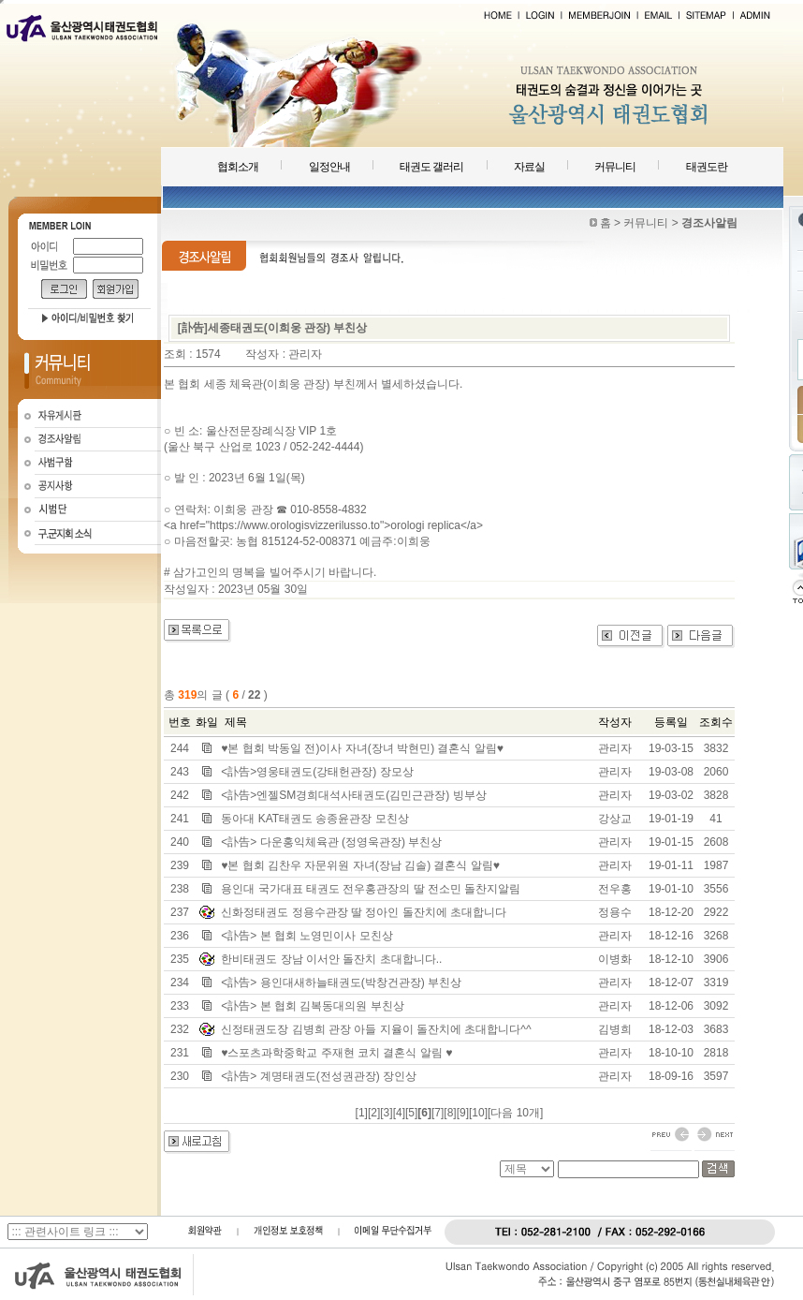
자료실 (529, 166)
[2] (374, 1112)
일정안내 (329, 166)
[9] (463, 1112)
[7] (437, 1112)
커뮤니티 (614, 166)
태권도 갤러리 (431, 166)
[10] (478, 1112)
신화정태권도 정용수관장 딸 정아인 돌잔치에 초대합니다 (363, 912)
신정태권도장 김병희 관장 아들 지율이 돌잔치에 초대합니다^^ (376, 1029)
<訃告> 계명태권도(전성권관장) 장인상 (318, 1076)
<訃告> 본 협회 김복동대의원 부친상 (312, 1005)
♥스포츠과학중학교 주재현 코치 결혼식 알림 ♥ (336, 1052)
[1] (362, 1112)
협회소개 (237, 166)
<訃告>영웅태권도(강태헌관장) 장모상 (317, 771)
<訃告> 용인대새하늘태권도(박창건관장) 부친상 (341, 982)
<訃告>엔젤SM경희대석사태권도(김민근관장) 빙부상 (353, 795)
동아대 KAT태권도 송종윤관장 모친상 (314, 818)
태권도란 (706, 166)
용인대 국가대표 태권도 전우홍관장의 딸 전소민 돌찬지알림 (370, 888)
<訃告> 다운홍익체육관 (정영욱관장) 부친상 (331, 842)
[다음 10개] (515, 1112)
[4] (399, 1112)
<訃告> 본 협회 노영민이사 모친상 (306, 935)
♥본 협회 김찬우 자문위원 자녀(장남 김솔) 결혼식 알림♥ (360, 865)
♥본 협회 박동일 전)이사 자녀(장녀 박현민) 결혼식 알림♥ (362, 748)
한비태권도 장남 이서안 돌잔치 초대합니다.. (331, 959)
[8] (450, 1112)
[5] (411, 1112)
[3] (386, 1112)
